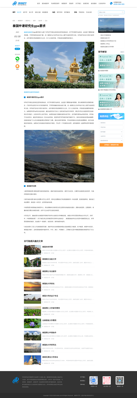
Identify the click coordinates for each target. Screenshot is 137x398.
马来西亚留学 (55, 3)
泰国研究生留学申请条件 (31, 92)
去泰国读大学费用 (49, 320)
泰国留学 (64, 3)
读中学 (25, 12)
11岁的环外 (102, 3)
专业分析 (89, 12)
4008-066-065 (118, 4)
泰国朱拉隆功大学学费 (107, 46)
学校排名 (81, 12)
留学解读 (67, 12)
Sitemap (82, 384)
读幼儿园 (38, 12)
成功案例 (93, 3)
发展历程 (86, 3)
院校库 (71, 3)
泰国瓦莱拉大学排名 (50, 357)
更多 (122, 52)
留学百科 (59, 12)
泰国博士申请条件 (49, 333)
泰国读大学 (47, 253)
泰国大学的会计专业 (50, 296)
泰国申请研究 (28, 32)
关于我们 (78, 3)
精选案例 (45, 12)
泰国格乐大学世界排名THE (108, 41)
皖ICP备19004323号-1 (88, 395)
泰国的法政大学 (105, 38)
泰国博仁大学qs (105, 44)
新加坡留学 (45, 3)
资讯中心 (28, 20)
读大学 (19, 12)
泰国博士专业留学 (49, 271)
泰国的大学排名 (48, 284)
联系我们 (82, 380)
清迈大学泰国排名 (105, 35)
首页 (38, 3)
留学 (34, 20)
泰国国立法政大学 (49, 259)
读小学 (31, 12)
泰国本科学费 (47, 247)
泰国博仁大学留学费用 (51, 308)
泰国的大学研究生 (49, 345)
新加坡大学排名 (108, 15)
